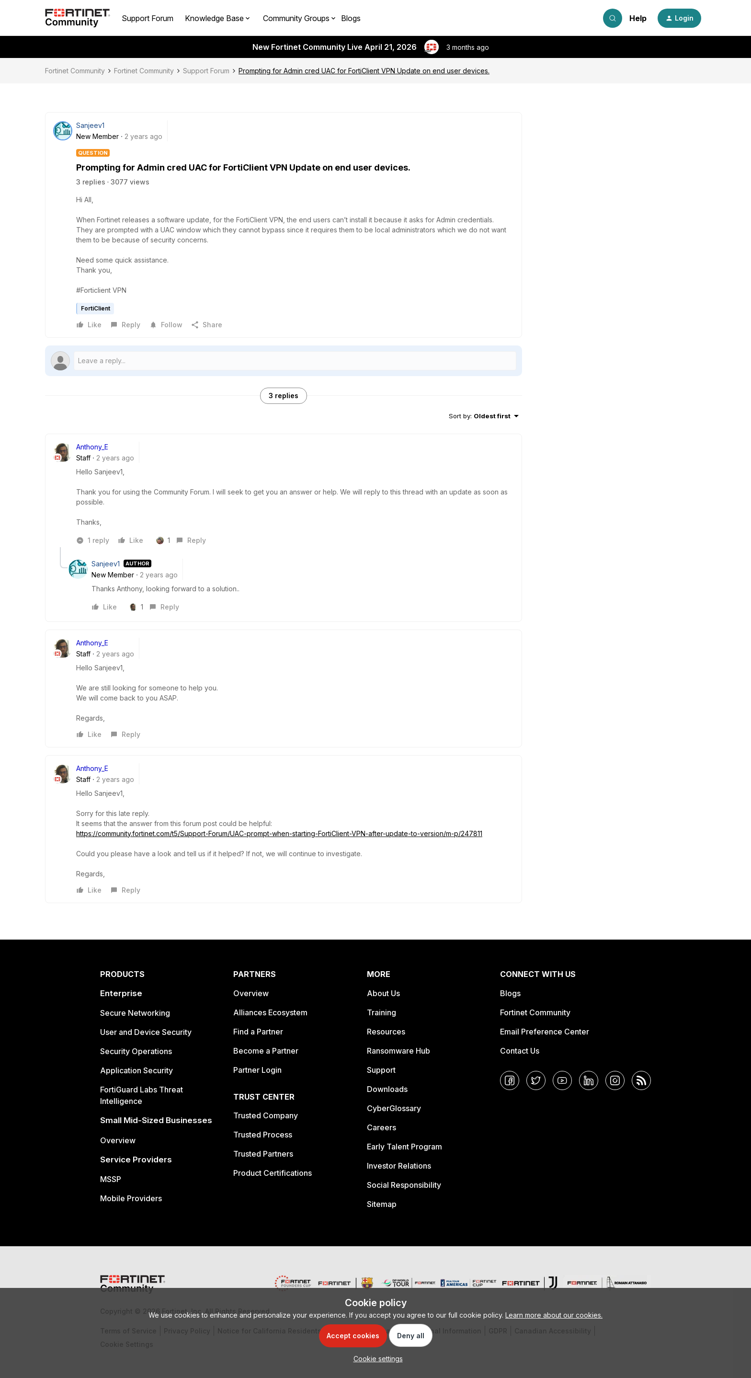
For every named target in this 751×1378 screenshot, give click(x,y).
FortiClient (95, 308)
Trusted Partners (263, 1154)
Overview (118, 1140)
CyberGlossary (394, 1108)
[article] (283, 494)
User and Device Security (146, 1032)
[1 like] (165, 540)
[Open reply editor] (283, 360)
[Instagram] (615, 1080)
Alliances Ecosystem (270, 1012)
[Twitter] (536, 1080)
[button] (679, 18)
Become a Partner (265, 1051)
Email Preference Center (544, 1031)
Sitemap (382, 1204)
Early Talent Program (404, 1146)
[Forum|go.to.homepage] (77, 18)
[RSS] (641, 1080)
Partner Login (257, 1070)
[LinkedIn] (588, 1080)
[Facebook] (509, 1080)
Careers (381, 1127)
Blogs (351, 18)
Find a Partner (258, 1031)
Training (381, 1012)
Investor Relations (399, 1166)
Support (381, 1070)
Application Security (136, 1070)
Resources (386, 1031)
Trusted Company (265, 1115)
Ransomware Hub (398, 1051)
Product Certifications (272, 1173)
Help (638, 18)
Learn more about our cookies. (554, 1315)
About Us (383, 993)
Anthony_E (92, 447)
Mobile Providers (131, 1198)
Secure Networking (135, 1013)
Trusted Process (262, 1134)
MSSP (110, 1179)
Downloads (387, 1089)
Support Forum (147, 18)
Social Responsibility (404, 1185)
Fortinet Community (75, 71)
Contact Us (519, 1051)
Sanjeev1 (90, 125)
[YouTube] (562, 1080)
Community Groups (296, 18)
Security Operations (136, 1051)
